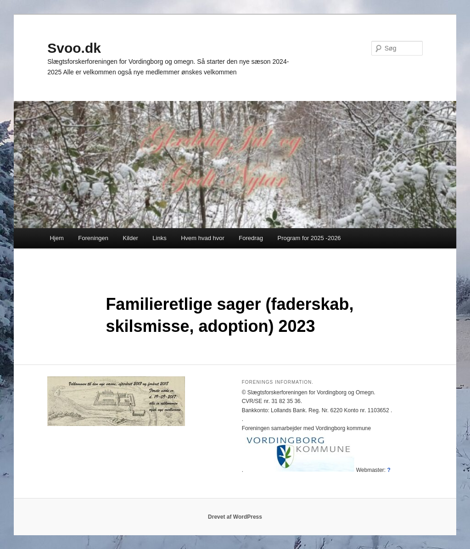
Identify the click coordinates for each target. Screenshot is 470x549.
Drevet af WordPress (235, 517)
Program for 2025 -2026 (309, 238)
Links (159, 238)
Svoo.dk (74, 48)
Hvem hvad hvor (202, 238)
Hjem (56, 238)
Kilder (130, 238)
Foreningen (93, 238)
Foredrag (251, 238)
